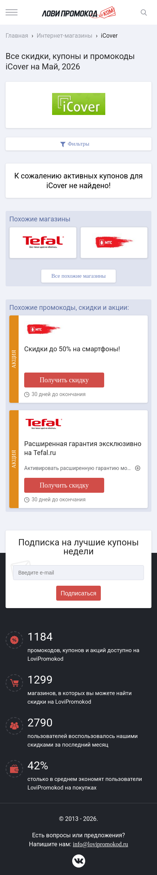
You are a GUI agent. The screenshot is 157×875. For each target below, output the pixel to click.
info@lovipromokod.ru (100, 844)
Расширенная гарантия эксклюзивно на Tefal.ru (82, 448)
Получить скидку (64, 380)
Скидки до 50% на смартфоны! (72, 349)
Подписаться (78, 593)
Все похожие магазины (78, 276)
